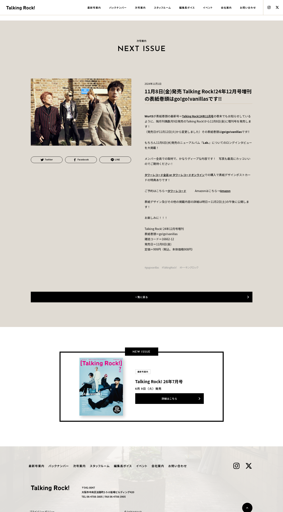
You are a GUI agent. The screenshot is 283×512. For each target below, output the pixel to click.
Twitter (47, 160)
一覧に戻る (141, 297)
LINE (115, 160)
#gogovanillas (152, 267)
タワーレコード (178, 191)
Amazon (227, 191)
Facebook (81, 160)
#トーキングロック (192, 267)
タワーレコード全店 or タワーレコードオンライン (177, 175)
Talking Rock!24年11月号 (199, 116)
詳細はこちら (169, 398)
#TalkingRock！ (171, 267)
